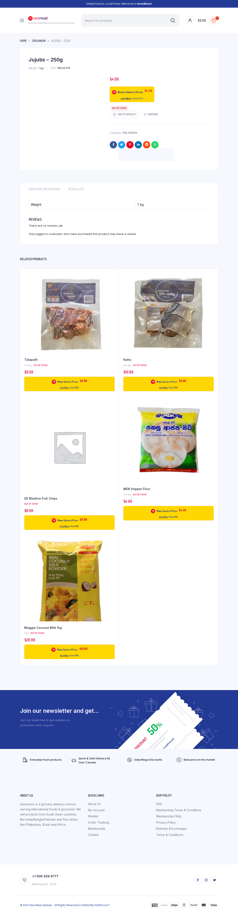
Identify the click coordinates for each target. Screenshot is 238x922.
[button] (124, 114)
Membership (96, 828)
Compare (152, 114)
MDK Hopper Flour (136, 489)
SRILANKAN (39, 41)
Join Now (126, 98)
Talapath (31, 359)
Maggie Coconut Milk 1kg (43, 627)
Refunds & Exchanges (171, 828)
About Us (94, 804)
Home (23, 41)
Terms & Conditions (169, 835)
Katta (127, 359)
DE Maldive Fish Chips (40, 498)
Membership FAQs (169, 816)
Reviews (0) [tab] (76, 189)
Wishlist (93, 816)
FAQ (159, 804)
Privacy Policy (166, 822)
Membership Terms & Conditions (178, 810)
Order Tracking (98, 822)
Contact (93, 835)
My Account (96, 810)
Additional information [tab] (44, 189)
